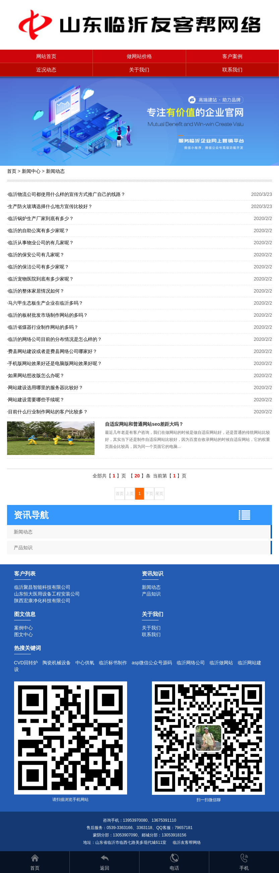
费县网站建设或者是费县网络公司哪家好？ (52, 351)
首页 (11, 171)
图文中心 (23, 634)
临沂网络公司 (191, 662)
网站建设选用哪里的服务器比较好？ (45, 387)
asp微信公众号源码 (152, 662)
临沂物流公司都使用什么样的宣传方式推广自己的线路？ (66, 194)
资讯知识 (152, 573)
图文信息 (25, 614)
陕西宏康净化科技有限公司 (42, 600)
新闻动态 (55, 171)
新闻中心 (31, 171)
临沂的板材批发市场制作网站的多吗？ (47, 315)
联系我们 (232, 69)
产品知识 (23, 547)
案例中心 (23, 627)
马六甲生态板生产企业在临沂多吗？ (45, 303)
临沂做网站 (221, 662)
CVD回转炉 (26, 662)
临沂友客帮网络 (187, 842)
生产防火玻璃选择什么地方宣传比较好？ (50, 206)
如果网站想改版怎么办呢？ (36, 375)
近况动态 (46, 69)
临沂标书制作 (113, 662)
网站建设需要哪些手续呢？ (36, 399)
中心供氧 (84, 662)
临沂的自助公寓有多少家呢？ (38, 230)
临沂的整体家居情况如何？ (36, 291)
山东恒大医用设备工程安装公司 (47, 594)
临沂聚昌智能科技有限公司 (42, 587)
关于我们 (139, 69)
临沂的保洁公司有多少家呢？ (38, 266)
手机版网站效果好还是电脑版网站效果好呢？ (54, 363)
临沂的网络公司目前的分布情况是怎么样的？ (54, 339)
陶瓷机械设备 (57, 662)
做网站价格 (139, 56)
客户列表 (25, 573)
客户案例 (232, 56)
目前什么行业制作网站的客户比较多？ (47, 411)
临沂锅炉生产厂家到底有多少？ (40, 218)
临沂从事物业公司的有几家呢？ (40, 242)
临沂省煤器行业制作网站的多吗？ (43, 327)
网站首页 (46, 56)
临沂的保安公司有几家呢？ (36, 254)
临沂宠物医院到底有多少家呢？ (40, 278)
